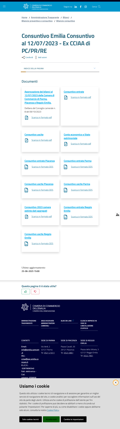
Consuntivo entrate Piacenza (40, 161)
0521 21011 (49, 353)
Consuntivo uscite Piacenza (39, 184)
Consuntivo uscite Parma (77, 184)
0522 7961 (88, 356)
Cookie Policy (53, 410)
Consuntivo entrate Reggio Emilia (78, 209)
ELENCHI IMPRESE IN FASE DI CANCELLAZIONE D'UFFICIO (89, 325)
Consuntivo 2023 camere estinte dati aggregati (38, 209)
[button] (99, 6)
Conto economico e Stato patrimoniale (77, 136)
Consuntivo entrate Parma (77, 161)
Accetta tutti (51, 419)
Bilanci (66, 17)
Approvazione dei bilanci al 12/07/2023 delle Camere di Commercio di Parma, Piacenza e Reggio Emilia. (39, 97)
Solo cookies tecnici (30, 419)
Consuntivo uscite (34, 135)
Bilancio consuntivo (65, 21)
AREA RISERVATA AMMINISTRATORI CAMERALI (48, 324)
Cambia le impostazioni (74, 419)
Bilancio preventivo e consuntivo (37, 21)
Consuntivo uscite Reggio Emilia (38, 236)
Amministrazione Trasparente (45, 17)
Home (24, 17)
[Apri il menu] (4, 6)
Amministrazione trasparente (28, 322)
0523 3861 (68, 353)
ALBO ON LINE (67, 321)
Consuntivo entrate (74, 92)
